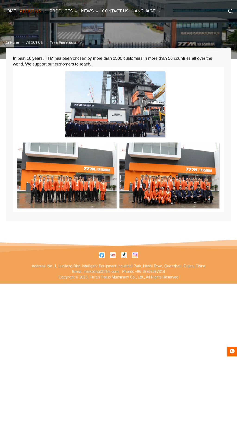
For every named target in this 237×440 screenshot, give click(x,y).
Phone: (128, 283)
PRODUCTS (61, 11)
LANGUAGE (144, 11)
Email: (77, 283)
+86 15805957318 (150, 283)
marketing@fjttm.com (100, 283)
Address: (39, 277)
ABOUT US (30, 11)
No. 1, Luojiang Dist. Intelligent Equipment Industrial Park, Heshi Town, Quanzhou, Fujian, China (126, 277)
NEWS (87, 11)
